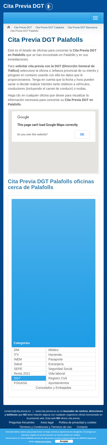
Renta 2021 (22, 373)
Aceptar (64, 441)
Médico (53, 350)
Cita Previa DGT (23, 27)
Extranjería (56, 364)
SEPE (18, 369)
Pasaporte (55, 359)
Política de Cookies (43, 442)
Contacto (82, 427)
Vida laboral (56, 373)
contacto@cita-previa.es (17, 411)
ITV (16, 354)
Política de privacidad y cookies (77, 422)
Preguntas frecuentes (22, 422)
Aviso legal (47, 422)
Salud (18, 364)
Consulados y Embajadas (53, 387)
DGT (17, 378)
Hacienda (55, 354)
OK (82, 134)
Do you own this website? (32, 134)
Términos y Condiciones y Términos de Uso (46, 427)
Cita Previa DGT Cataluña (49, 27)
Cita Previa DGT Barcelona (82, 27)
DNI (16, 350)
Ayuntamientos (58, 383)
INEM (18, 359)
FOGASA (20, 383)
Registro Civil (57, 378)
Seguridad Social (60, 369)
